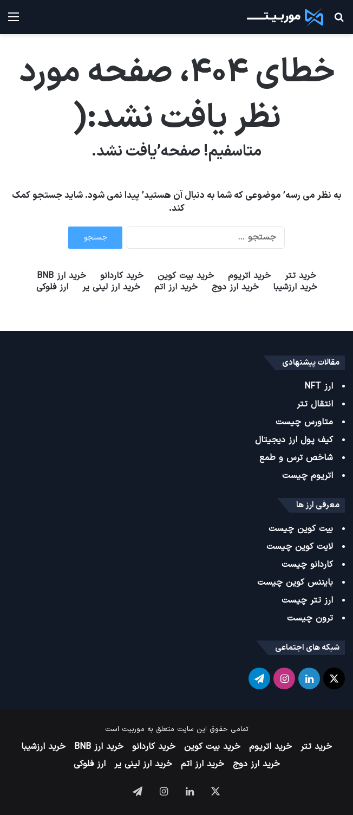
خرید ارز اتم (176, 287)
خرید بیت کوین (186, 276)
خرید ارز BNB (61, 276)
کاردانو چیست (307, 564)
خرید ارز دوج (235, 287)
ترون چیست (310, 618)
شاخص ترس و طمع (296, 457)
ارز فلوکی (52, 287)
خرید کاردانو (121, 276)
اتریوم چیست (307, 475)
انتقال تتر (315, 404)
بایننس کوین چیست (295, 582)
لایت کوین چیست (299, 546)
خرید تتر (300, 276)
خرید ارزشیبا (295, 287)
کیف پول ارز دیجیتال (294, 440)
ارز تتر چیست (307, 600)
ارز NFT (318, 386)
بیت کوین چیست (301, 528)
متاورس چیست (304, 422)
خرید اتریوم (249, 276)
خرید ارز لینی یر (111, 287)
